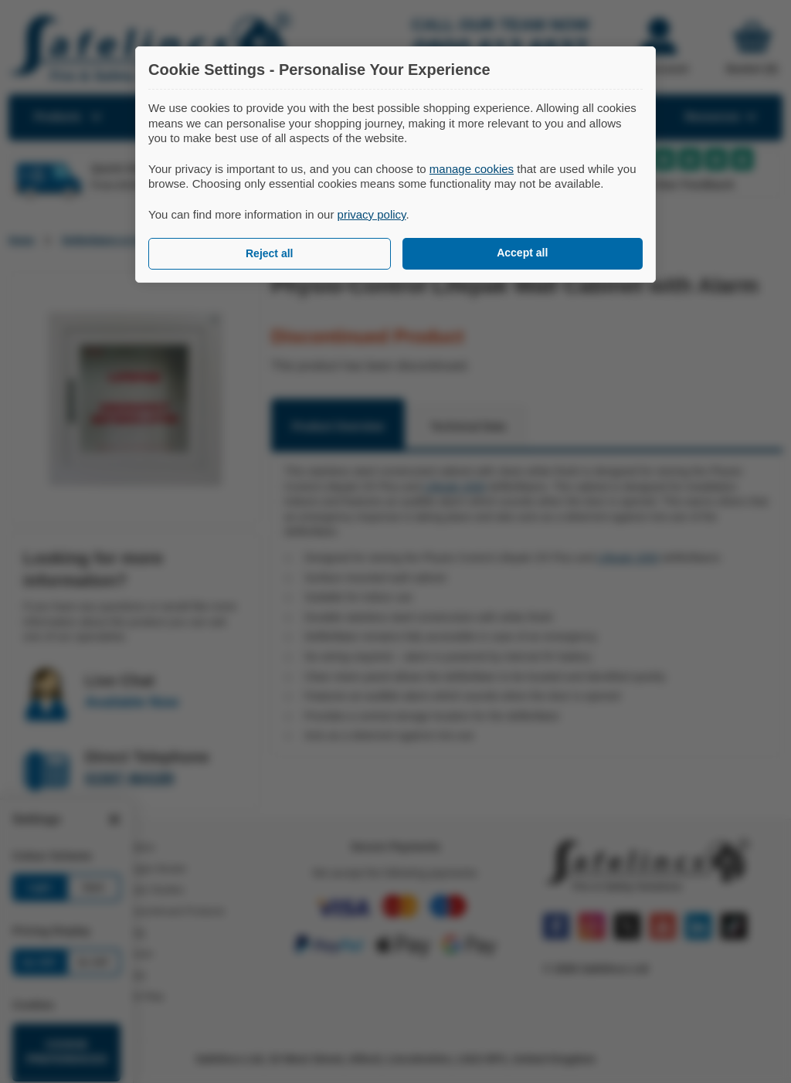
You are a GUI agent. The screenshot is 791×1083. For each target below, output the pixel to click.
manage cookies (471, 168)
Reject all (269, 253)
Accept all (522, 252)
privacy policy (372, 214)
